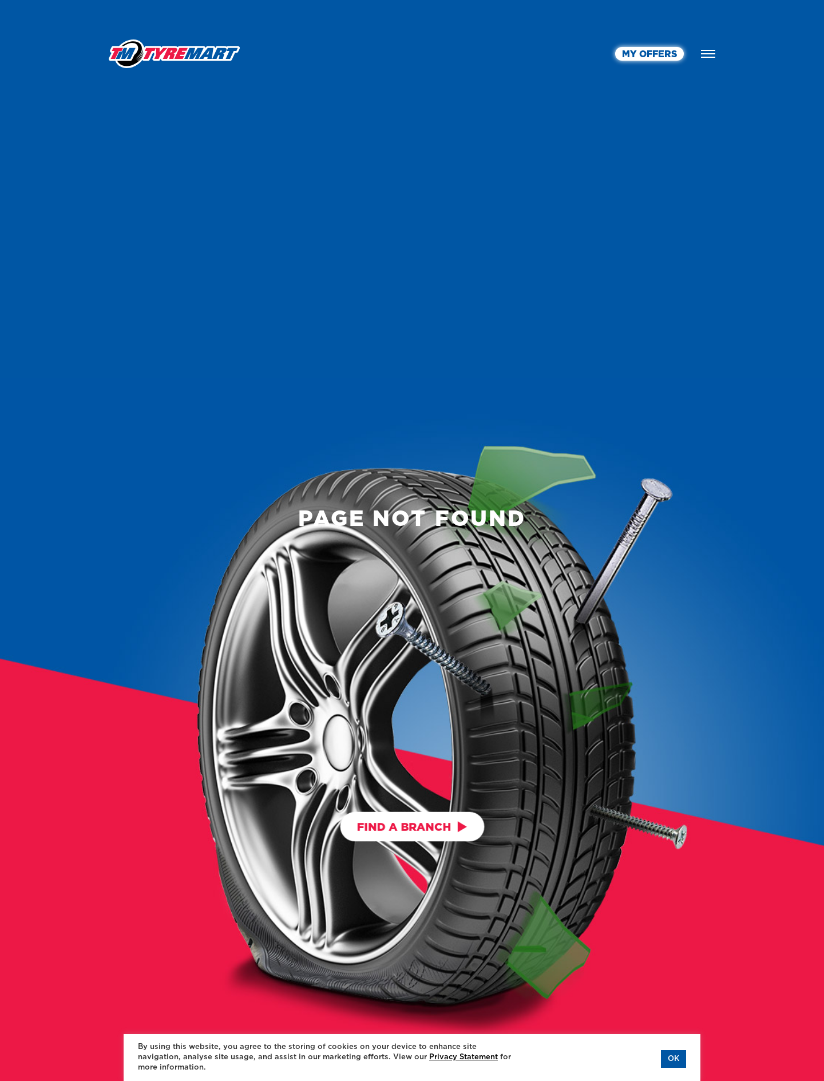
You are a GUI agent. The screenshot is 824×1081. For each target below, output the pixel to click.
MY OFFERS (649, 54)
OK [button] (673, 1059)
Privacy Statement (463, 1057)
